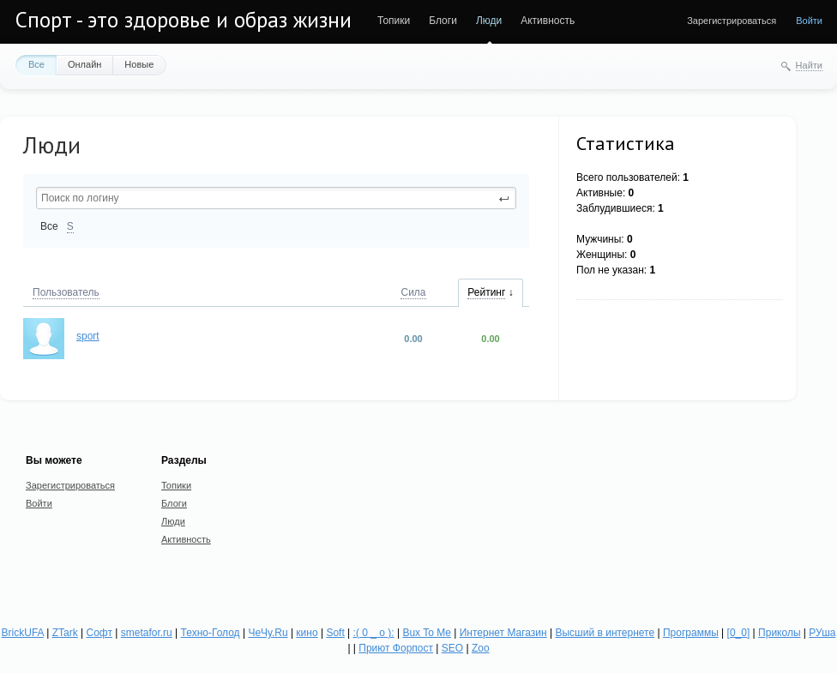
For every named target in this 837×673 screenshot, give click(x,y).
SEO (452, 648)
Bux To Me (427, 633)
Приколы (779, 633)
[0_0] (738, 633)
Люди (489, 21)
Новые (139, 64)
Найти (809, 65)
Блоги (443, 21)
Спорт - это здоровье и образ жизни (183, 19)
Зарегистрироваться (731, 20)
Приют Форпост (395, 648)
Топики (393, 21)
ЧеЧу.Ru (268, 633)
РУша (823, 633)
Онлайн (84, 64)
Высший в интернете (605, 633)
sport (87, 336)
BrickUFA (22, 633)
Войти (809, 20)
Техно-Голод (210, 633)
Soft (336, 633)
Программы (691, 633)
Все (36, 64)
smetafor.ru (146, 633)
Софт (99, 633)
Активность (548, 21)
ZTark (65, 633)
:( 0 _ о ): (373, 633)
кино (307, 633)
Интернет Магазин (503, 633)
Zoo (481, 648)
